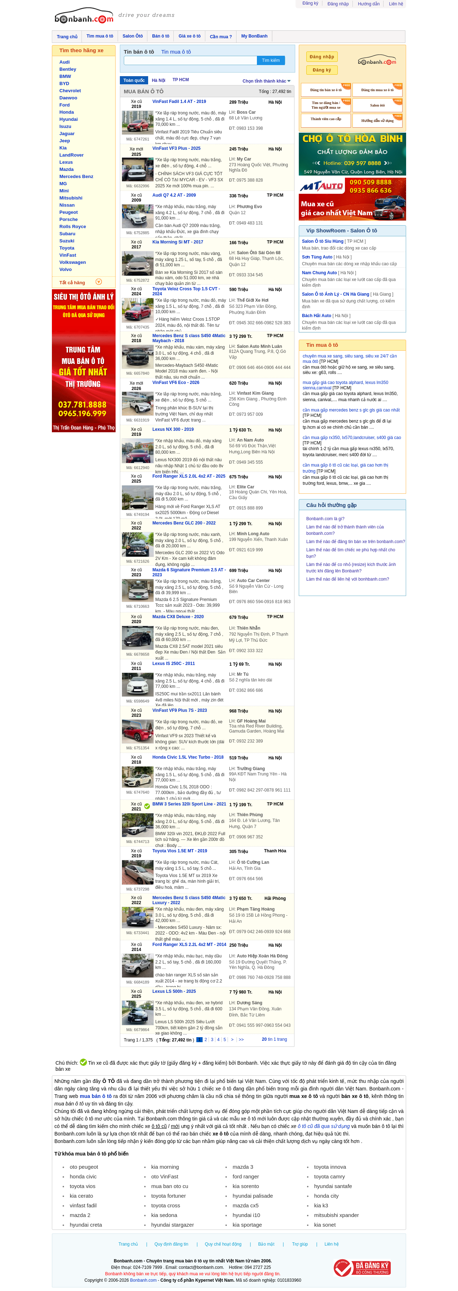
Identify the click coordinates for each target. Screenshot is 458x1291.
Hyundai (68, 119)
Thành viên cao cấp (326, 119)
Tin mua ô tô (176, 52)
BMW (65, 76)
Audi (64, 62)
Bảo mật (266, 1244)
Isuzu (65, 126)
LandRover (71, 155)
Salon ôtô (377, 105)
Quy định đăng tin (171, 1244)
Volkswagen (72, 262)
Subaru (67, 233)
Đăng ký (310, 3)
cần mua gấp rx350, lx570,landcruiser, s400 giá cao (352, 437)
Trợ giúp (300, 1244)
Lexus (66, 162)
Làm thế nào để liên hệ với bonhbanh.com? (347, 579)
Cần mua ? (221, 36)
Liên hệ (396, 3)
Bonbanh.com (143, 1280)
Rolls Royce (72, 226)
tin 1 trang (274, 1039)
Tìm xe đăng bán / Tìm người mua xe (325, 105)
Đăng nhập (338, 3)
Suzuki (66, 240)
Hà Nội (158, 80)
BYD (64, 83)
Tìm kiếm (271, 60)
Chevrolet (70, 90)
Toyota (66, 248)
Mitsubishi (70, 198)
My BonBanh (254, 36)
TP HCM (180, 79)
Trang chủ (67, 36)
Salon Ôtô (133, 36)
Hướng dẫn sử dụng (377, 121)
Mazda (66, 169)
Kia (63, 148)
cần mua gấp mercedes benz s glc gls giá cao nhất (351, 410)
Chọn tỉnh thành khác (267, 80)
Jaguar (67, 133)
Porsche (68, 219)
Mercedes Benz (76, 176)
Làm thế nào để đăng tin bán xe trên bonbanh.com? (355, 541)
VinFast (67, 255)
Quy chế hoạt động (223, 1244)
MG (63, 183)
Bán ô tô (160, 36)
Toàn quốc (134, 80)
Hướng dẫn (369, 3)
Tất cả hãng (72, 282)
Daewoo (68, 97)
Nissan (67, 205)
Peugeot (68, 212)
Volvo (65, 269)
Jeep (64, 140)
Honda (66, 112)
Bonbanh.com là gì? (325, 518)
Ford (64, 105)
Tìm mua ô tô (100, 36)
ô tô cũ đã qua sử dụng (324, 1126)
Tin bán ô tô (139, 52)
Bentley (67, 69)
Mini (64, 190)
